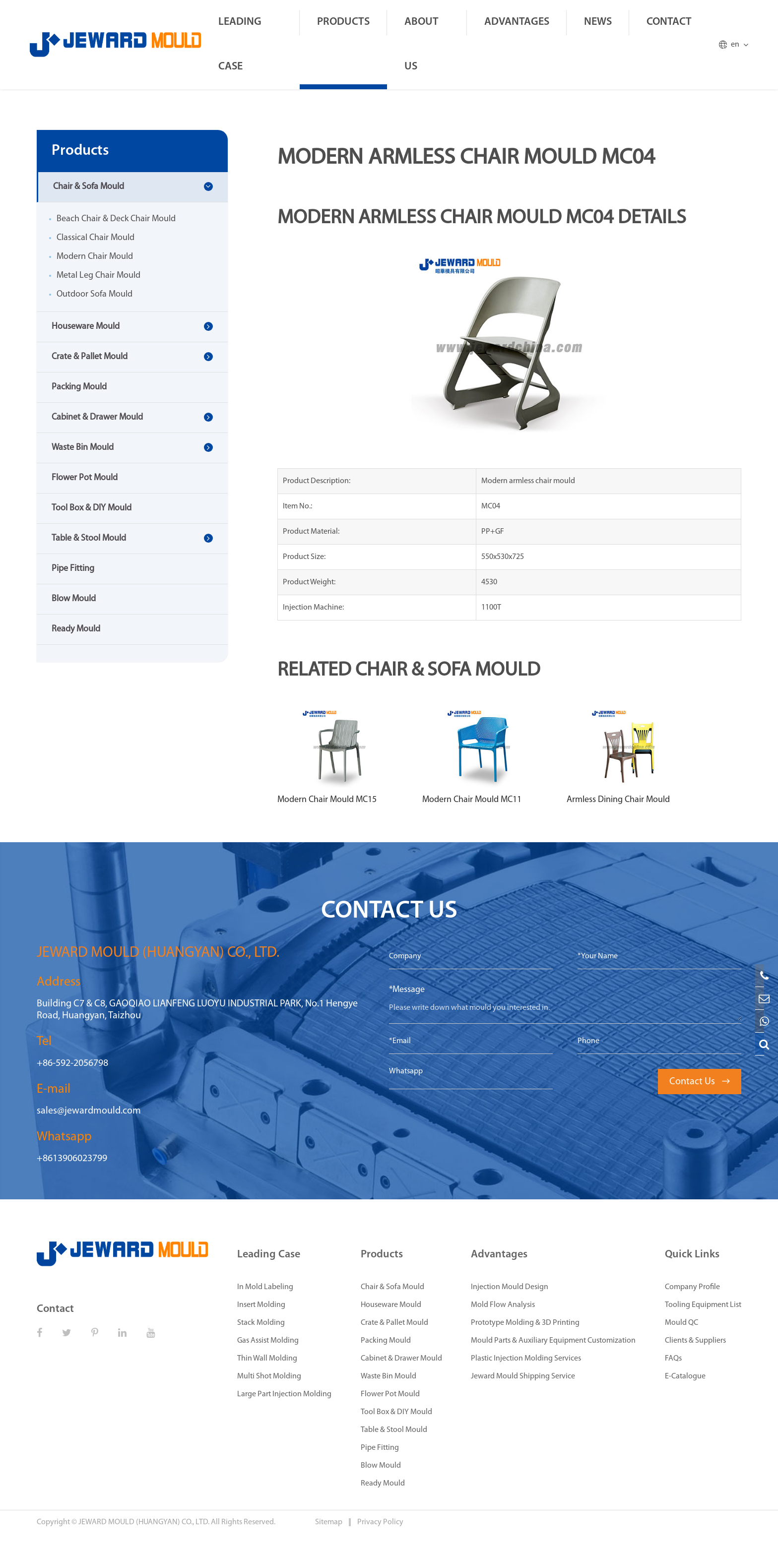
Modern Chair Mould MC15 (327, 800)
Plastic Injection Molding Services (526, 1359)
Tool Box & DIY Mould (91, 508)
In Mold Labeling (265, 1287)
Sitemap (329, 1522)
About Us (421, 44)
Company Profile (692, 1287)
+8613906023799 (72, 1159)
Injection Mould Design (509, 1287)
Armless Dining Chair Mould (618, 800)
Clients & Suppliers (695, 1341)
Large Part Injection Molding (284, 1394)
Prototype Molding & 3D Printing (525, 1323)
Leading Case (239, 44)
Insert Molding (261, 1305)
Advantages (516, 22)
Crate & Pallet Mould (90, 357)
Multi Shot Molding (269, 1376)
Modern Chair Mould (95, 256)
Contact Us (699, 1082)
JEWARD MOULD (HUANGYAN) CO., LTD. (143, 1522)
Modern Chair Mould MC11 (471, 800)
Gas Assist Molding (268, 1341)
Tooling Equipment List (703, 1305)
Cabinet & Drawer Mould (97, 417)
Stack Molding (261, 1323)
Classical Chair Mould (95, 238)
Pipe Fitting (73, 568)
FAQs (673, 1359)
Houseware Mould (86, 326)
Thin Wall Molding (267, 1359)
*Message (407, 989)
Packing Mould (79, 387)
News (598, 22)
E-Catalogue (685, 1376)
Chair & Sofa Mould (88, 186)
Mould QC (681, 1323)
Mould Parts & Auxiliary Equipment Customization (553, 1341)
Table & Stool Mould (89, 538)
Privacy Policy (380, 1522)
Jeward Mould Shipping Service (523, 1376)
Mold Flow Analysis (503, 1305)
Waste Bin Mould (83, 447)
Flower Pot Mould (85, 478)
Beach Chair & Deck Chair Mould (116, 219)
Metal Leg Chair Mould (98, 275)
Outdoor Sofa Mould (94, 294)
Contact (669, 22)
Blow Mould (74, 599)
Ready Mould (76, 629)
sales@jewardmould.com (89, 1111)
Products (343, 22)
